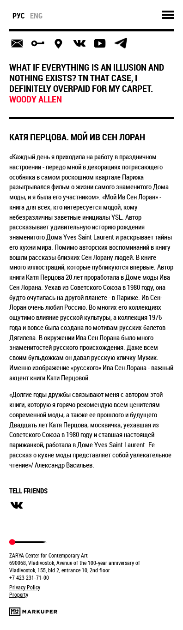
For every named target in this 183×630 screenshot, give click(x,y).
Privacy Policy (24, 587)
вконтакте (16, 505)
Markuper (33, 611)
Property (18, 594)
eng (36, 16)
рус (18, 16)
